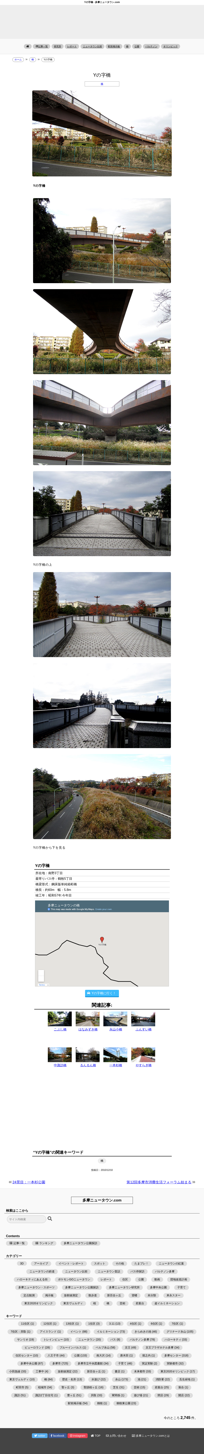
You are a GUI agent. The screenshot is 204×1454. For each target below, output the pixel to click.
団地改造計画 (178, 1279)
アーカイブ (41, 1263)
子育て (181, 1287)
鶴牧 (100, 1403)
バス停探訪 (137, 1271)
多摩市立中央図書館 (90, 1363)
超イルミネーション (167, 1303)
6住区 (154, 1323)
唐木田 (124, 1355)
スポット (99, 1263)
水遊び (95, 1379)
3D (22, 1263)
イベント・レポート (71, 1263)
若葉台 (140, 1303)
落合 (181, 1387)
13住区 (70, 1323)
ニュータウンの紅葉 (171, 1263)
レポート (72, 46)
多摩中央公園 (158, 1287)
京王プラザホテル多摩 (160, 1347)
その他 (120, 1263)
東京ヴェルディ (73, 1303)
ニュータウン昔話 (109, 1271)
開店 (181, 1395)
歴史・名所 (69, 1379)
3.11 (112, 1323)
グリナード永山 (176, 1331)
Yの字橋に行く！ (102, 993)
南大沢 (100, 1355)
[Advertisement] (102, 1113)
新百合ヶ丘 (114, 1295)
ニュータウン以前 (92, 46)
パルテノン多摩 (165, 1271)
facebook (57, 1435)
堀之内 (146, 1355)
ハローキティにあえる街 (32, 1279)
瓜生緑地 (184, 1379)
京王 (127, 1347)
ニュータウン (86, 1339)
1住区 (91, 1323)
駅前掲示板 (114, 46)
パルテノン (151, 46)
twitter (39, 1435)
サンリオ (22, 1339)
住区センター (24, 1355)
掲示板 (49, 1295)
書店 (117, 1371)
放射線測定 (71, 1295)
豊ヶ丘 (71, 1395)
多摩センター (172, 1355)
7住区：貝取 (18, 1331)
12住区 (47, 1323)
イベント (75, 1331)
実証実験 (147, 1363)
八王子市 (53, 1355)
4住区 (133, 1323)
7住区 (175, 1323)
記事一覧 (41, 46)
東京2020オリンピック (38, 1303)
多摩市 (56, 1363)
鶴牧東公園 (123, 1403)
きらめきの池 (142, 1331)
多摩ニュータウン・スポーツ (36, 1287)
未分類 (152, 1295)
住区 (125, 1279)
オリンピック (170, 46)
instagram (77, 1435)
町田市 (20, 1387)
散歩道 (92, 1295)
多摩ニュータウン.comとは (151, 1435)
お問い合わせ (116, 1435)
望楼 (134, 1295)
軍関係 (116, 1395)
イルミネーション (108, 1331)
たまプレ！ (141, 1263)
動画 (157, 1279)
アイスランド (48, 1331)
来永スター (173, 1295)
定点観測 (29, 1295)
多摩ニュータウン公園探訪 (80, 1243)
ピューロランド (34, 1347)
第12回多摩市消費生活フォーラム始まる (159, 1182)
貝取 (93, 1395)
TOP (95, 1435)
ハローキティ (173, 1339)
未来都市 (139, 1371)
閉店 (160, 1395)
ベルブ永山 (103, 1347)
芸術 (122, 1303)
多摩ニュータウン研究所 (124, 1287)
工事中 (40, 1371)
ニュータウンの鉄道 (42, 1271)
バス (113, 1339)
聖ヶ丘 (66, 1387)
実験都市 (172, 1363)
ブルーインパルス (71, 1347)
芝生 (116, 1387)
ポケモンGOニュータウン (74, 1279)
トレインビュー (53, 1339)
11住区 (25, 1323)
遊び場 (138, 1395)
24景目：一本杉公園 (29, 1182)
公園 (136, 46)
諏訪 (17, 1395)
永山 (118, 1379)
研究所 (57, 46)
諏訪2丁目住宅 (44, 1395)
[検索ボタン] (50, 1218)
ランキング (44, 1243)
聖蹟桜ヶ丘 (91, 1387)
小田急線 (14, 1371)
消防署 (160, 1379)
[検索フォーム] (26, 1219)
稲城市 (42, 1387)
